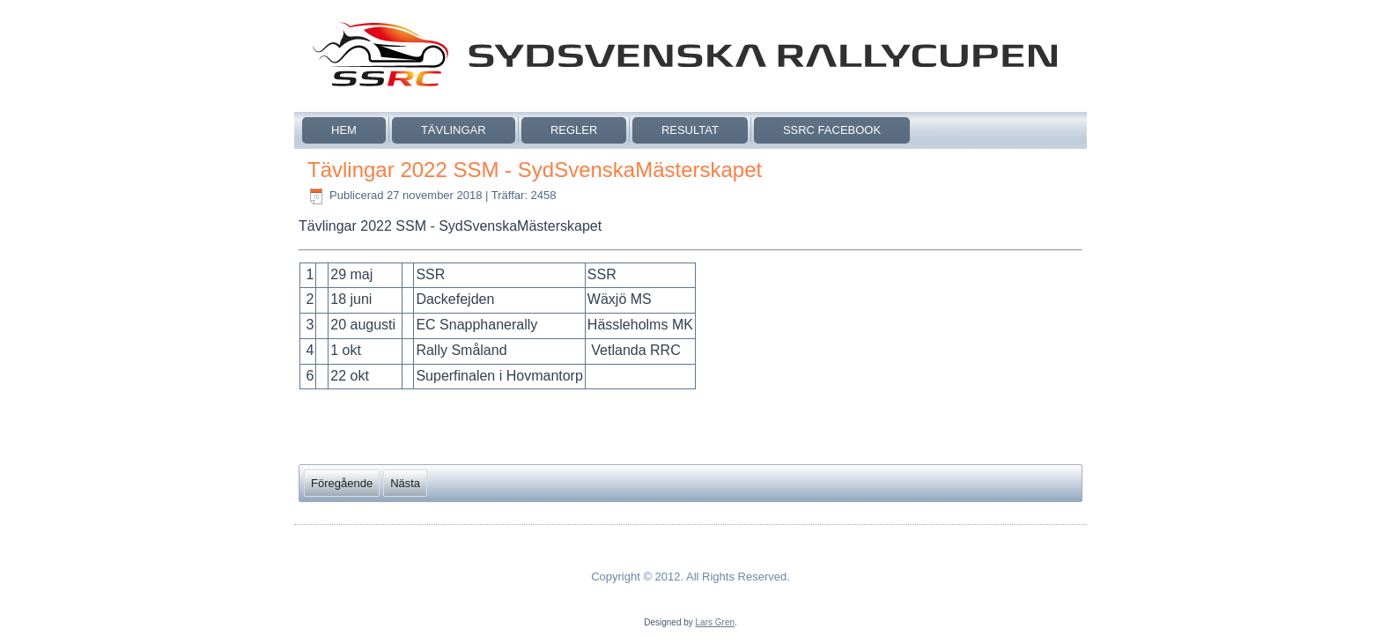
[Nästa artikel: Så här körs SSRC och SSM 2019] (405, 483)
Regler (573, 130)
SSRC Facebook (832, 130)
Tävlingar (453, 130)
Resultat (690, 130)
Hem (344, 130)
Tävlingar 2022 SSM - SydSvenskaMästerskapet (534, 169)
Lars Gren (715, 622)
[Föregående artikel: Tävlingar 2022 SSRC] (342, 483)
